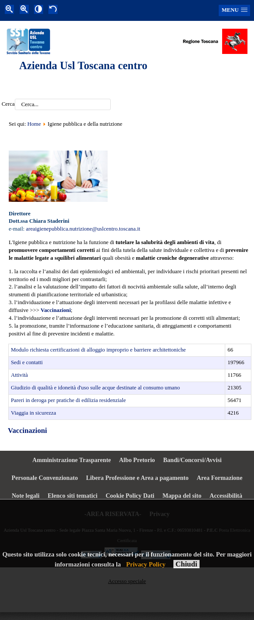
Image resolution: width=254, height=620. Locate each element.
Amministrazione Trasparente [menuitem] (71, 459)
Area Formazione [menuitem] (220, 477)
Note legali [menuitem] (26, 495)
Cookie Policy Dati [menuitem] (129, 495)
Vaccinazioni (27, 430)
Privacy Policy (145, 564)
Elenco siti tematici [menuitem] (72, 495)
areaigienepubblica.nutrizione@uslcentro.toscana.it (83, 229)
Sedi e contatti (27, 362)
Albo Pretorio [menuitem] (137, 459)
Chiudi (186, 564)
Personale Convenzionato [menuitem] (45, 477)
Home (34, 124)
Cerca (8, 104)
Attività (19, 375)
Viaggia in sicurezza (33, 413)
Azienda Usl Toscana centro (83, 65)
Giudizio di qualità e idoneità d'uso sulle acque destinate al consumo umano (95, 388)
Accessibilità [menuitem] (226, 495)
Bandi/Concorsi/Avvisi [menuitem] (192, 459)
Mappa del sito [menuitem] (182, 495)
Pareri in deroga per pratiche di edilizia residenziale (68, 400)
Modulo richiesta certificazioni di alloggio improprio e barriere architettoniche (98, 350)
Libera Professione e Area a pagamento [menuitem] (137, 477)
